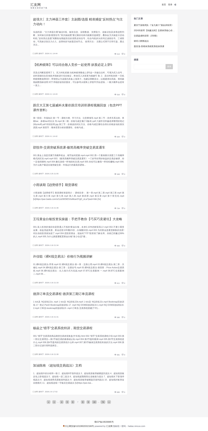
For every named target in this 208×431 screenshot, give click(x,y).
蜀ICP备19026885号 (104, 422)
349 (117, 174)
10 (94, 402)
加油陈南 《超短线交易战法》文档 (57, 365)
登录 (170, 4)
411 (117, 283)
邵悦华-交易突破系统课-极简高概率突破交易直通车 (69, 147)
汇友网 (35, 5)
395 (117, 317)
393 (117, 246)
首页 (164, 4)
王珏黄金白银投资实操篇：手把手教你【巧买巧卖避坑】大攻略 (77, 219)
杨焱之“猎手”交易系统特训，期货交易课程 (62, 328)
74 (103, 402)
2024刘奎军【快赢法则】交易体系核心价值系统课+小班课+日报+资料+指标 (169, 30)
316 (117, 95)
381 (117, 355)
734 (117, 208)
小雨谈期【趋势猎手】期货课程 (55, 185)
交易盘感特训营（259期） (146, 36)
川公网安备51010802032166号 (78, 426)
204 (117, 137)
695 (117, 392)
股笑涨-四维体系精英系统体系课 (149, 46)
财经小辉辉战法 (141, 41)
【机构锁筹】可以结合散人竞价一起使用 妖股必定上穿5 (72, 64)
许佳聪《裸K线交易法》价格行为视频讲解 (62, 256)
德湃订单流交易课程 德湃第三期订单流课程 (63, 294)
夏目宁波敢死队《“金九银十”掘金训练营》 (154, 25)
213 (117, 54)
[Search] (150, 66)
